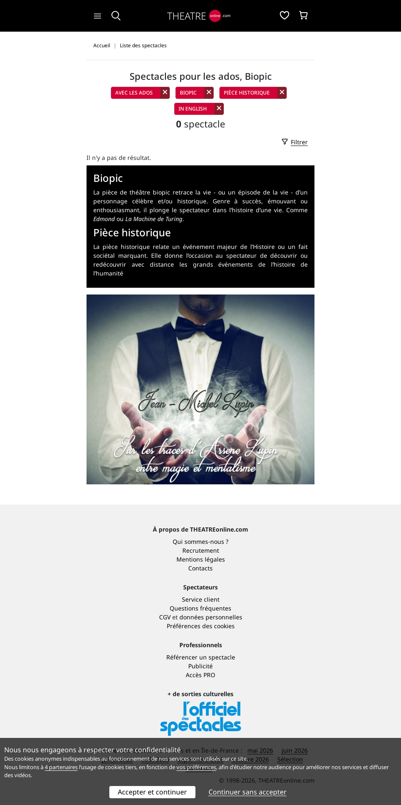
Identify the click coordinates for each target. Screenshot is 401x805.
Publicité (200, 666)
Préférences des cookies (201, 626)
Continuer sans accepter (248, 792)
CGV (165, 617)
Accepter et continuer (152, 792)
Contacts (200, 568)
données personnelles (210, 617)
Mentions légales (200, 559)
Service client (200, 599)
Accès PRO (200, 675)
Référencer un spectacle (200, 657)
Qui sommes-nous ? (200, 542)
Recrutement (200, 550)
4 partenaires (61, 767)
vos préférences (196, 767)
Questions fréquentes (200, 608)
